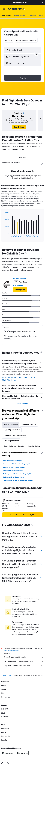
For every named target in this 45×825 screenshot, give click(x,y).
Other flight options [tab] (11, 441)
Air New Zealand (19, 278)
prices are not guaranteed (11, 650)
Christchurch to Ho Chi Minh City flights (18, 480)
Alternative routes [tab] (11, 424)
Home (4, 675)
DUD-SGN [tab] (22, 157)
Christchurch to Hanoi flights (13, 477)
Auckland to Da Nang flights (13, 467)
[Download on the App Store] (22, 753)
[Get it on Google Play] (7, 753)
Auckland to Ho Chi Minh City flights (16, 464)
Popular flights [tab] (34, 446)
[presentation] (29, 104)
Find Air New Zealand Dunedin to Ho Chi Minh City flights (22, 379)
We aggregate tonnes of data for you (24, 661)
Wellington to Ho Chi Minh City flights (17, 474)
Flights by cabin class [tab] (12, 430)
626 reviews (18, 285)
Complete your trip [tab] (29, 424)
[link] (19, 127)
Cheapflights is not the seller (24, 657)
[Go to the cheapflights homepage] (17, 9)
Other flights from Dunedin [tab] (14, 446)
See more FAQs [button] (22, 404)
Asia (10, 675)
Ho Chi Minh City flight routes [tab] (15, 435)
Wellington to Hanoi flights (13, 470)
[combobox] (9, 40)
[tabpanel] (22, 214)
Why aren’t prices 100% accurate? (24, 665)
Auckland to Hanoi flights (12, 460)
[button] (42, 2)
